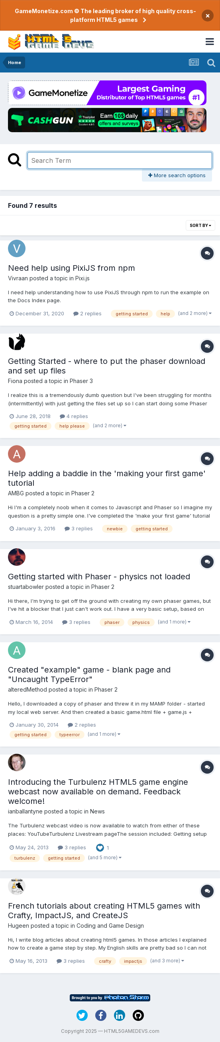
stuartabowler (26, 586)
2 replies (87, 313)
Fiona (15, 380)
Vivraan (18, 278)
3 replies (79, 528)
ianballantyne (25, 811)
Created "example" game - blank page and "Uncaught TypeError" (89, 674)
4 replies (74, 416)
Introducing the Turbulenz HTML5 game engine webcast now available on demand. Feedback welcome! (98, 791)
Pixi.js (82, 278)
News (97, 811)
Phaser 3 (81, 380)
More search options (177, 175)
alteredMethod (27, 689)
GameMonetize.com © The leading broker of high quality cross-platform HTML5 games (105, 15)
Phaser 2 (82, 493)
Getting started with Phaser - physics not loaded (99, 576)
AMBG (16, 493)
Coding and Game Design (110, 925)
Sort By (200, 225)
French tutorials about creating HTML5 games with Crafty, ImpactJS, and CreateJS (104, 910)
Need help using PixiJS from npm (71, 268)
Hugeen (18, 925)
